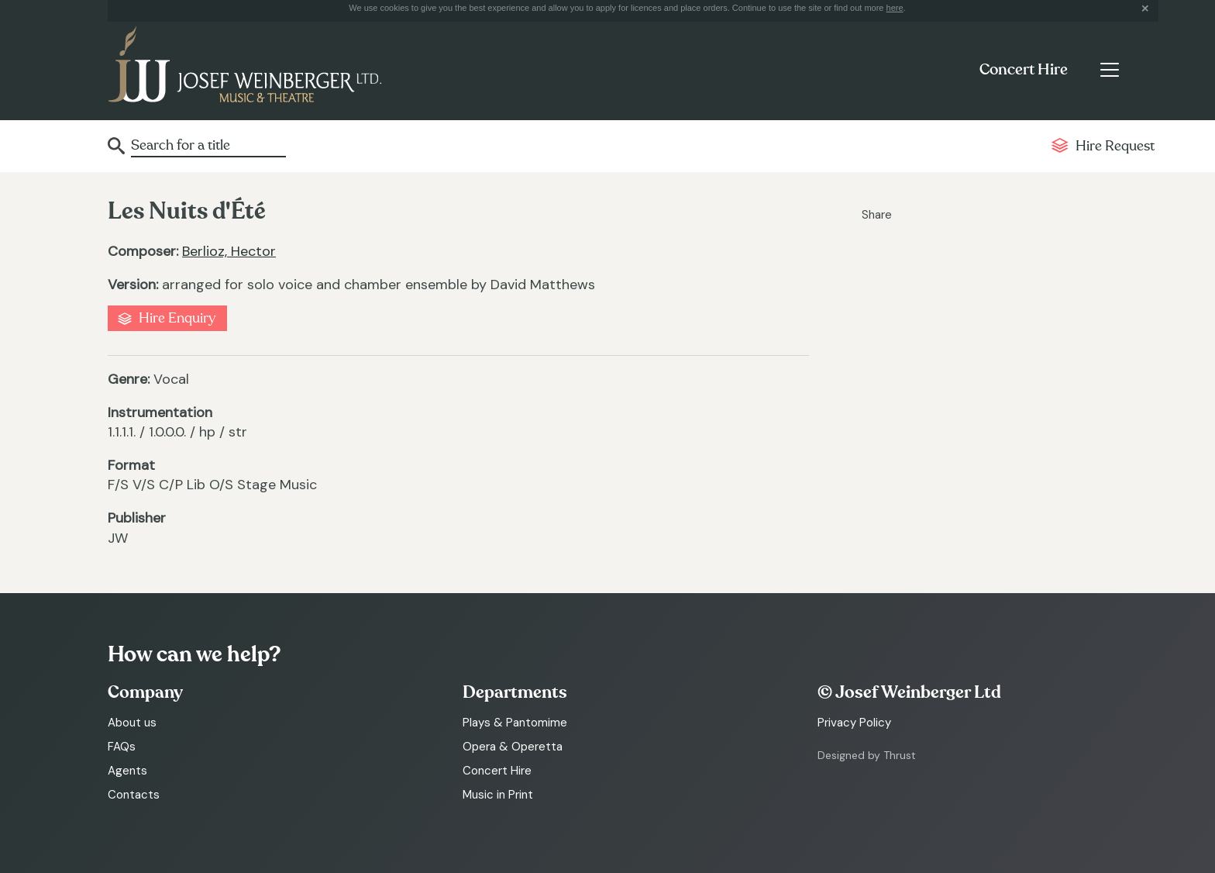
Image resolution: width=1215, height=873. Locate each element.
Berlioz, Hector (229, 251)
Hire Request (1115, 146)
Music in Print (498, 794)
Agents (127, 770)
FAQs (122, 746)
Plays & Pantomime (515, 722)
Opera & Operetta (513, 746)
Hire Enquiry (177, 318)
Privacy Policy (854, 722)
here (895, 7)
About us (132, 722)
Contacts (134, 794)
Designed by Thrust (866, 755)
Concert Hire (1023, 70)
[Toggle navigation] (1109, 70)
